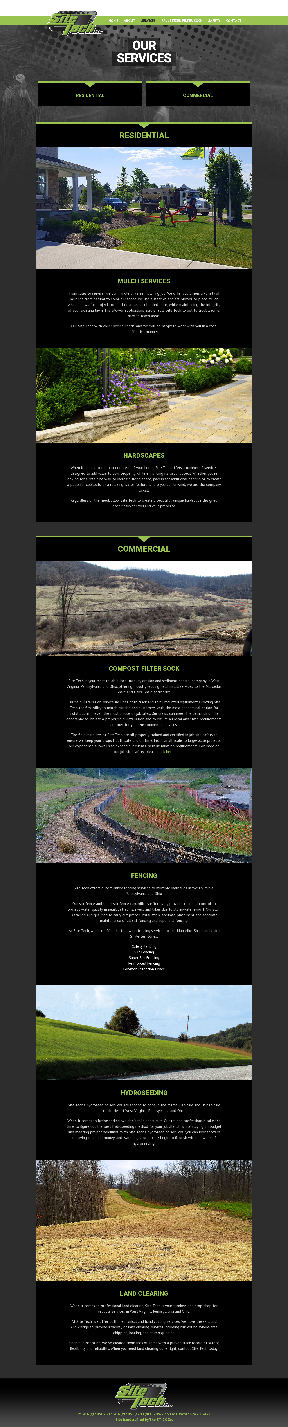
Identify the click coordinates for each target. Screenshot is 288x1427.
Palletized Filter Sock (181, 20)
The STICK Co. (161, 1419)
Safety (214, 20)
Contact (234, 20)
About (129, 20)
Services (148, 20)
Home (113, 20)
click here (165, 751)
